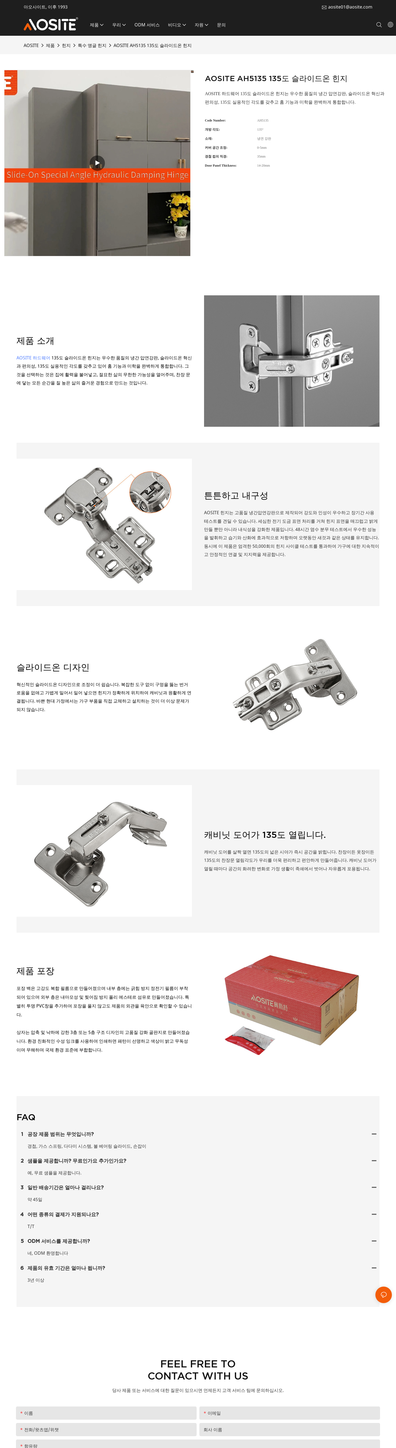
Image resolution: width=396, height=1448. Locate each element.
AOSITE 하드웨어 (33, 358)
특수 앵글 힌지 (92, 45)
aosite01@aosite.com (350, 7)
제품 (50, 45)
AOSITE (31, 45)
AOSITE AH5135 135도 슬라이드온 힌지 (153, 45)
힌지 (66, 45)
